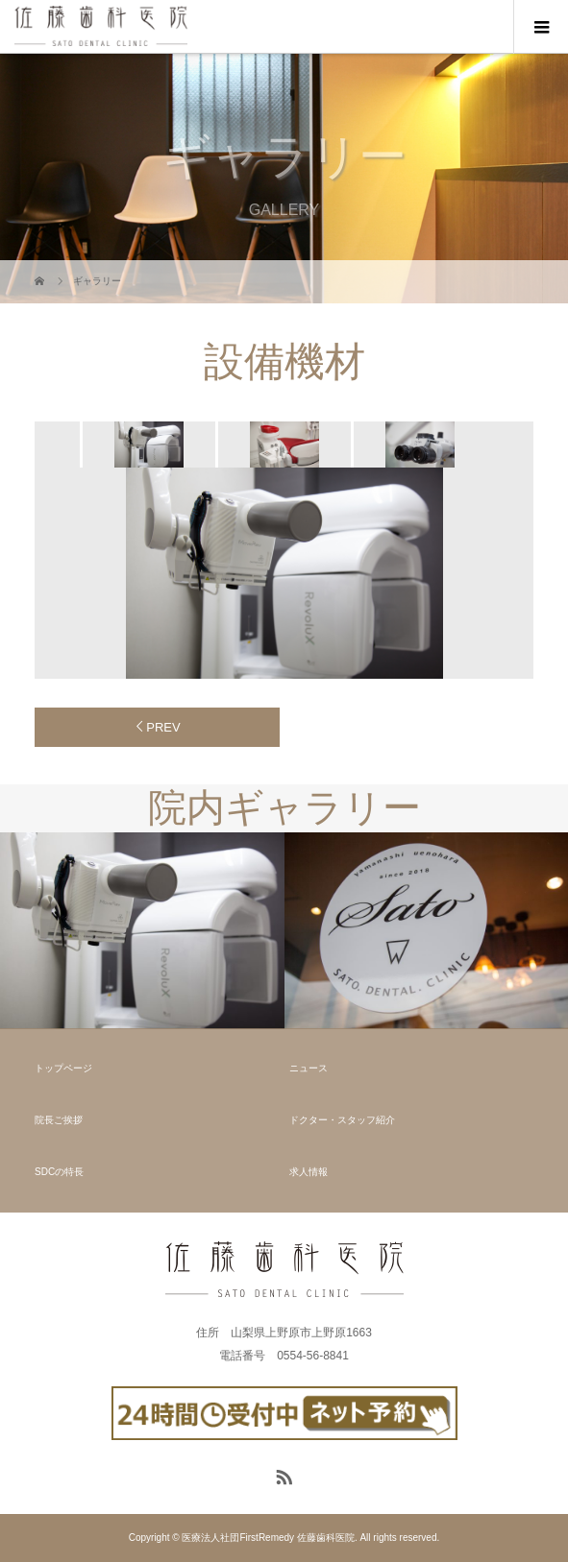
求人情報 (308, 1171)
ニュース (308, 1068)
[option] (147, 444)
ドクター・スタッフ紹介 (342, 1120)
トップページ (63, 1068)
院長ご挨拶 (59, 1120)
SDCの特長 (59, 1171)
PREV (163, 727)
